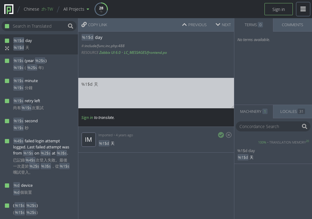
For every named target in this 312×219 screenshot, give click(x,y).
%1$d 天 (156, 93)
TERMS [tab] (254, 24)
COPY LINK (94, 24)
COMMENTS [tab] (292, 24)
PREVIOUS (194, 24)
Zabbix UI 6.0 (110, 52)
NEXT (223, 24)
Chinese (38, 9)
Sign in (278, 9)
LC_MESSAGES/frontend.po (145, 52)
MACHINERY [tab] (253, 111)
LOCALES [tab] (292, 111)
